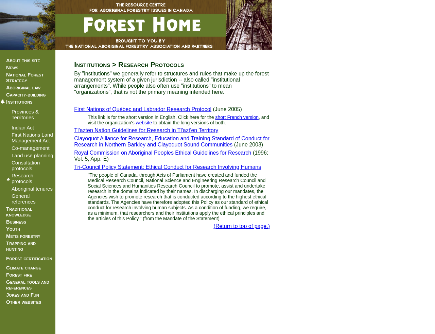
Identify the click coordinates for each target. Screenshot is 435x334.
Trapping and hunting (21, 246)
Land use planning (32, 155)
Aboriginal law (23, 87)
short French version (237, 117)
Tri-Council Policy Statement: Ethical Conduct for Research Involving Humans (167, 167)
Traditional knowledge (19, 211)
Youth (13, 229)
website (144, 122)
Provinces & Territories (25, 114)
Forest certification (29, 258)
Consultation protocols (26, 165)
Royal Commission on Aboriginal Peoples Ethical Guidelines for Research (162, 153)
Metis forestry (23, 236)
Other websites (23, 302)
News (12, 67)
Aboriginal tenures (32, 189)
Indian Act (23, 127)
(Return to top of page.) (242, 226)
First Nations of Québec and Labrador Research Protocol (142, 109)
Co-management (31, 148)
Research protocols (22, 178)
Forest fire (19, 275)
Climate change (23, 267)
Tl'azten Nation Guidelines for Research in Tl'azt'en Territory (146, 130)
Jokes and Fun (22, 295)
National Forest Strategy (25, 77)
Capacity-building (26, 95)
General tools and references (27, 285)
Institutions (19, 102)
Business (16, 222)
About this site (23, 60)
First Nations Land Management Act (32, 137)
